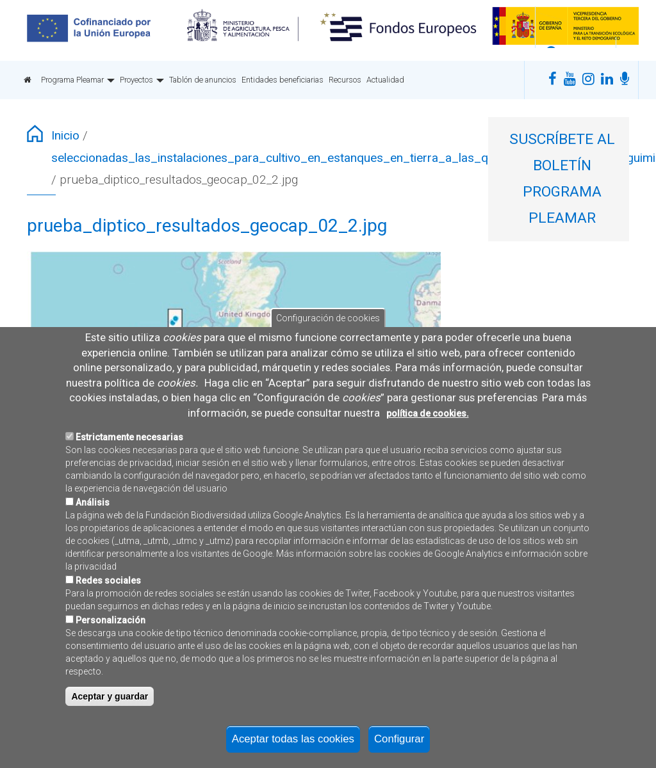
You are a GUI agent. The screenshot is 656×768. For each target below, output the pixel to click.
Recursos (345, 79)
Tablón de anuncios (202, 79)
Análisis (93, 537)
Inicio (65, 135)
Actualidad (385, 79)
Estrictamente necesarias (129, 472)
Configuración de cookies (328, 353)
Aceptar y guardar (109, 731)
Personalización (110, 655)
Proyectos (142, 79)
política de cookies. (427, 447)
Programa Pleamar (78, 79)
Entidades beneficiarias (283, 79)
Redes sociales (108, 615)
